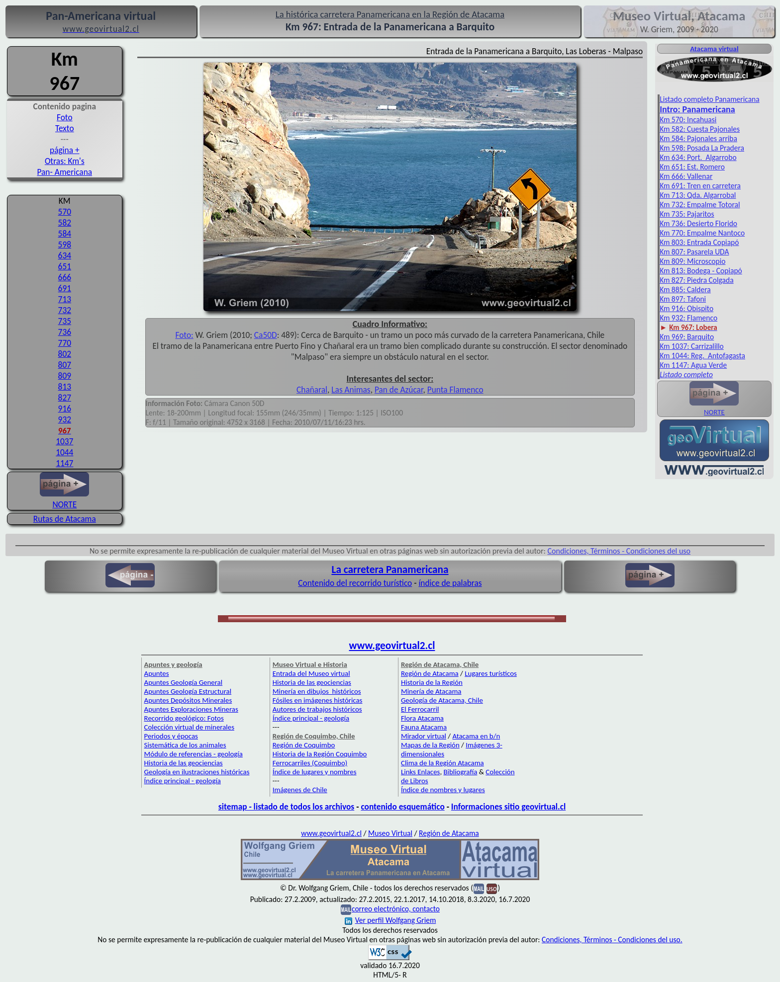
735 (64, 321)
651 (64, 266)
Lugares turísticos (491, 673)
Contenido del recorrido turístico (355, 582)
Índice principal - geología (182, 780)
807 (64, 364)
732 (64, 310)
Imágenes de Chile (300, 789)
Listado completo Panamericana (710, 99)
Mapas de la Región (430, 744)
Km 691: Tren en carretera (700, 185)
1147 (64, 463)
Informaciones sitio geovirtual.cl (508, 806)
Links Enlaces (420, 771)
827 (64, 397)
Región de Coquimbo (304, 744)
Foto (65, 117)
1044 (64, 452)
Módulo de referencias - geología (193, 753)
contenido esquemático (402, 806)
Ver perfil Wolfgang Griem (390, 920)
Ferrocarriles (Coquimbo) (310, 762)
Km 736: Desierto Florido (698, 223)
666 (64, 277)
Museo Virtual (390, 833)
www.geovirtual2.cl (392, 645)
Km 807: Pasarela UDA (694, 251)
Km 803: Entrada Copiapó (699, 242)
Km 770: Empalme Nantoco (702, 233)
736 (64, 332)
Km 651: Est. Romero (692, 166)
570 (64, 211)
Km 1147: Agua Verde (693, 365)
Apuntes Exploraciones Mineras (191, 709)
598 (64, 244)
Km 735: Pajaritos (687, 214)
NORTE (64, 499)
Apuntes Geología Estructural (188, 691)
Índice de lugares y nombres (315, 771)
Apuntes (156, 673)
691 (64, 288)
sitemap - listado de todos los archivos (286, 806)
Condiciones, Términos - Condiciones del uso (619, 551)
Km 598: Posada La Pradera (702, 148)
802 (64, 353)
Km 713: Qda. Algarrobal (698, 195)
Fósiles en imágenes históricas (318, 700)
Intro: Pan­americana (697, 109)
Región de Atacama (430, 673)
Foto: (184, 334)
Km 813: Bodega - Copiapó (701, 270)
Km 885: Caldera (685, 289)
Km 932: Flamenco (688, 318)
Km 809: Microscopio (692, 261)
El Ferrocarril (420, 709)
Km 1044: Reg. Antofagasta (702, 355)
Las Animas (350, 389)
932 (64, 419)
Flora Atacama (422, 718)
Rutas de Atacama (64, 518)
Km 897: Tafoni (683, 299)
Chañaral (311, 389)
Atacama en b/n (476, 736)
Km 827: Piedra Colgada (697, 280)
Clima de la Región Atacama (442, 762)
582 (64, 222)
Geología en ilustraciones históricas (197, 771)
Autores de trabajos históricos (317, 709)
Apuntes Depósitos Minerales (188, 700)
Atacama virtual (714, 48)
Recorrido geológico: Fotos (184, 718)
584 (64, 233)
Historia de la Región (432, 682)
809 (64, 375)
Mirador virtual (423, 736)
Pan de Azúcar (399, 389)
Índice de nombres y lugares (443, 789)
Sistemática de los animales (185, 744)
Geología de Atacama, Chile (442, 700)
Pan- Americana (64, 171)
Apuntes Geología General (183, 682)
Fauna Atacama (424, 727)
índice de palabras (450, 582)
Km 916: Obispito (686, 308)
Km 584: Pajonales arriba (698, 138)
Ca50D (265, 334)
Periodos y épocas (171, 736)
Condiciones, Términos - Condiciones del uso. (612, 939)
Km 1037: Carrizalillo (692, 346)
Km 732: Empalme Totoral (700, 204)
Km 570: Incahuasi (688, 119)
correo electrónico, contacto (396, 908)
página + (65, 150)
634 (64, 255)
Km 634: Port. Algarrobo (698, 157)
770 (64, 342)
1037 (64, 441)
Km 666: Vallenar (686, 176)
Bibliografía (460, 771)
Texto (64, 128)
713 (64, 299)
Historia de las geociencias (183, 762)
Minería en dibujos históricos (317, 691)
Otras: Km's (65, 161)
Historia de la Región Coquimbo (320, 753)
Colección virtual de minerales (189, 727)
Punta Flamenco (455, 389)
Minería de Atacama (431, 691)
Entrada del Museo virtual (311, 673)
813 (64, 386)
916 (64, 408)
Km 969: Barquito (687, 336)
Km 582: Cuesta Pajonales (700, 129)
